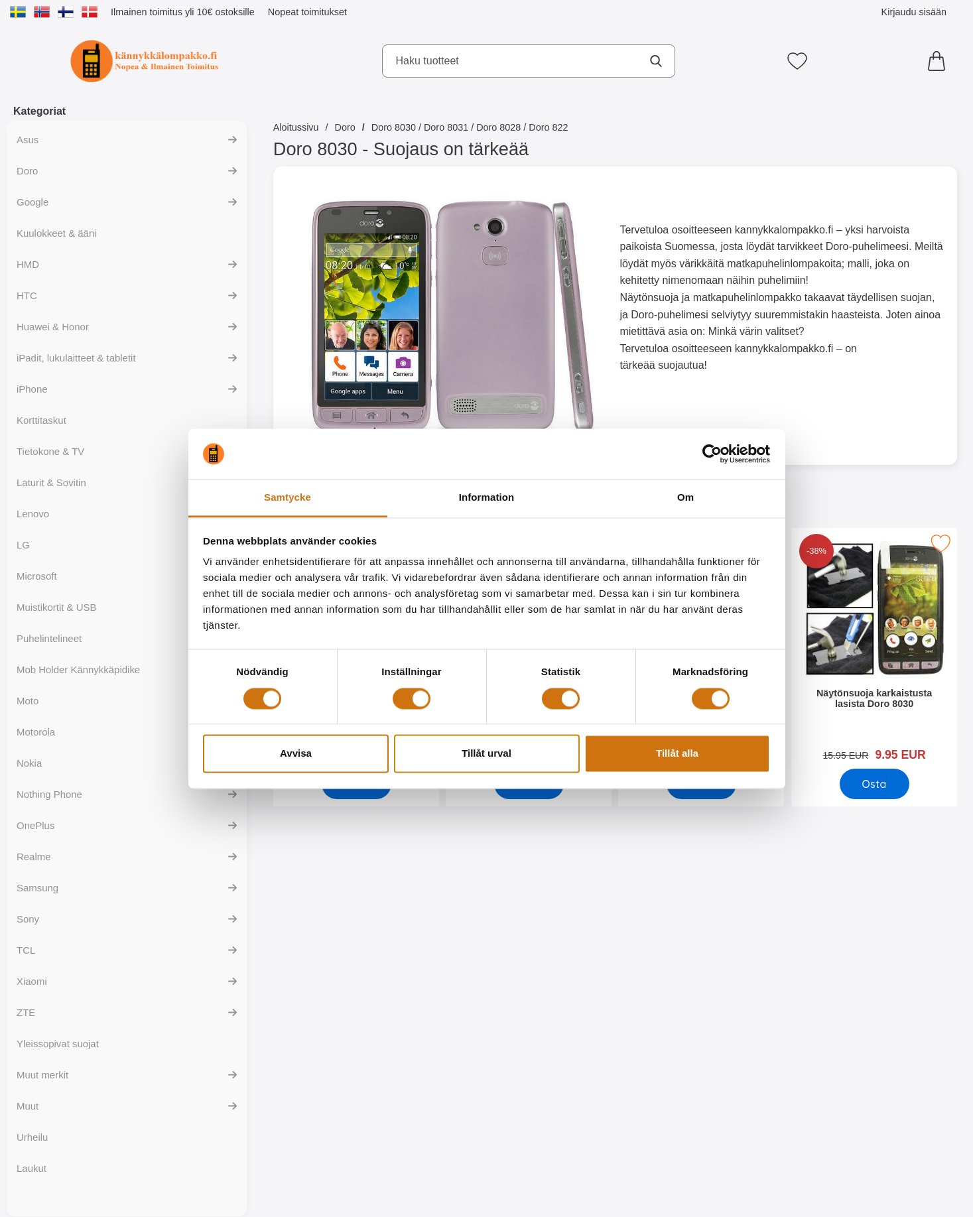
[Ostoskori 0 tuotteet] (940, 61)
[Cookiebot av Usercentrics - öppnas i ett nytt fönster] (712, 454)
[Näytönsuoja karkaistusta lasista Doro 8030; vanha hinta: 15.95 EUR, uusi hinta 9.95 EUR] (873, 649)
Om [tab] (685, 497)
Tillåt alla (677, 753)
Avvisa (296, 753)
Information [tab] (487, 497)
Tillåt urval (486, 753)
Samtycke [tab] (287, 497)
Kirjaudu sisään (913, 12)
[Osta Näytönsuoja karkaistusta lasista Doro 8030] (874, 784)
